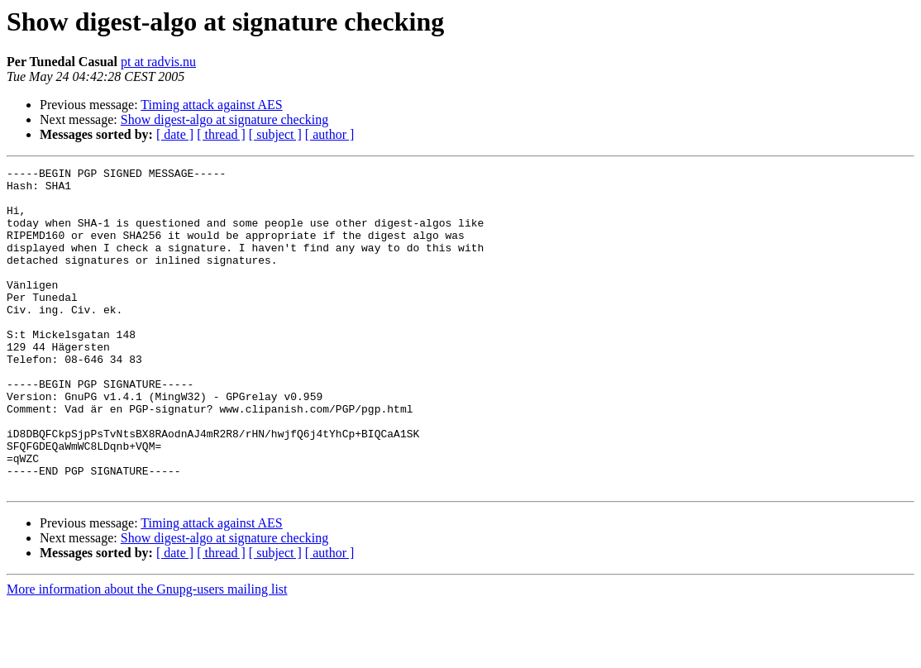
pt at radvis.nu (158, 62)
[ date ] (174, 134)
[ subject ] (275, 134)
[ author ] (330, 134)
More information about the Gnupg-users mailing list (147, 654)
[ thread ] (221, 134)
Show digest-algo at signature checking (225, 119)
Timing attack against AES (211, 105)
